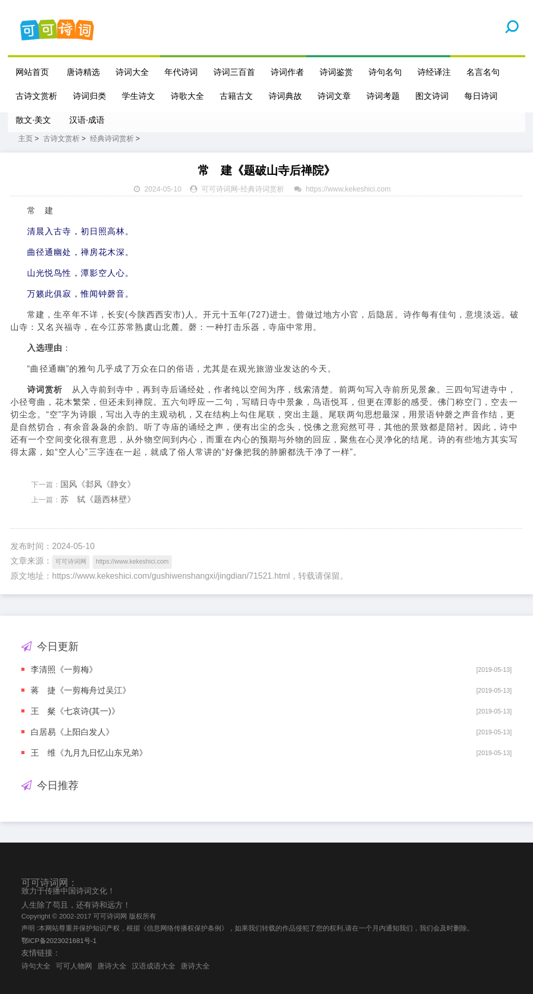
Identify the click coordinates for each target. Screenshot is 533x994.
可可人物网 (74, 966)
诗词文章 (334, 96)
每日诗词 (481, 96)
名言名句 (483, 72)
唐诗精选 (83, 72)
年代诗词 (181, 72)
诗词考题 (383, 96)
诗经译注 (434, 72)
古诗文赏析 (36, 96)
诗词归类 (89, 96)
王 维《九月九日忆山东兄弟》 (89, 752)
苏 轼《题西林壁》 (97, 499)
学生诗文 (138, 96)
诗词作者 (287, 72)
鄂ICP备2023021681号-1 (59, 941)
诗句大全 (35, 966)
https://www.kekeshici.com (348, 189)
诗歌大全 (187, 96)
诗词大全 (132, 72)
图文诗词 (432, 96)
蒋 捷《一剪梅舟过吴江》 (81, 690)
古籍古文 (236, 96)
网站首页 (32, 72)
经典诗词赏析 (112, 138)
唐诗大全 (111, 966)
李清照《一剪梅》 (64, 669)
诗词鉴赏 (336, 72)
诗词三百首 (234, 72)
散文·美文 (33, 120)
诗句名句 (385, 72)
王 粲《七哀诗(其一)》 (75, 711)
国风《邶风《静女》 (97, 484)
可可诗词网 (219, 189)
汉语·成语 (87, 120)
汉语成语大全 (153, 966)
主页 (25, 138)
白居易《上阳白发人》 (72, 732)
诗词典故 (285, 96)
